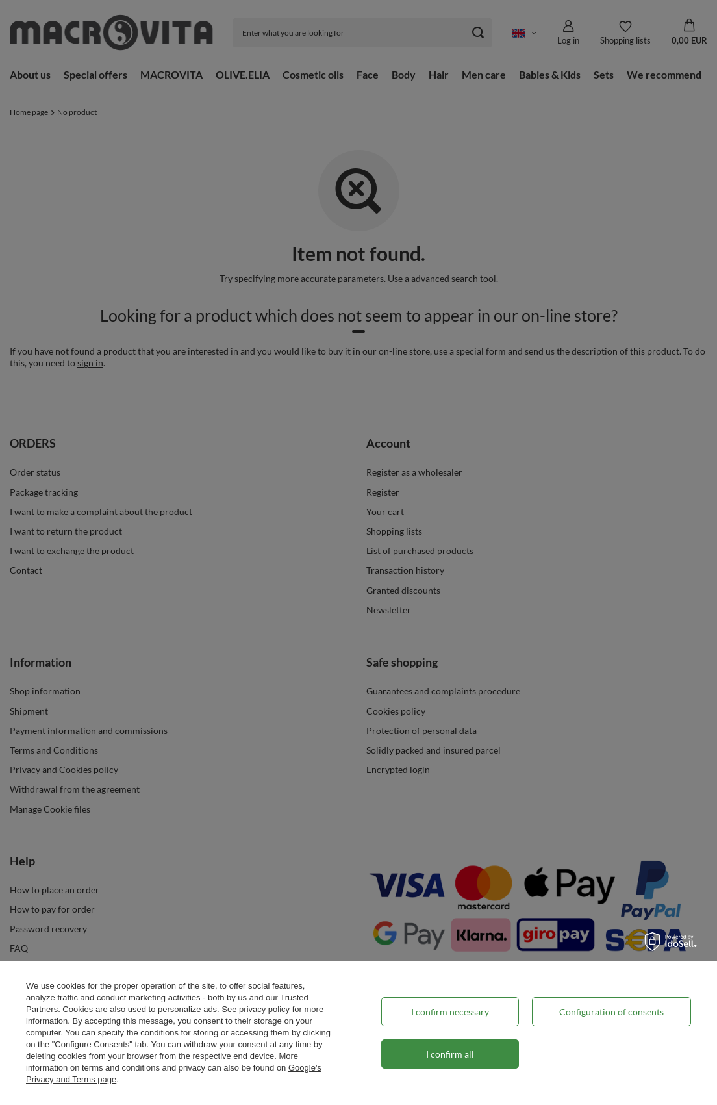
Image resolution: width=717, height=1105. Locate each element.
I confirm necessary (450, 1011)
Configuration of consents (611, 1011)
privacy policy (264, 1009)
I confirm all (450, 1054)
